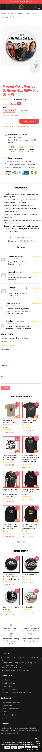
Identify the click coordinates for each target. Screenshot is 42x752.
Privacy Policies (7, 686)
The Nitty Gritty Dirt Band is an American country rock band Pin (11, 577)
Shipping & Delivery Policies (11, 702)
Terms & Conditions (8, 683)
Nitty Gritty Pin (27, 607)
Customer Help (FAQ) (9, 715)
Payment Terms (7, 705)
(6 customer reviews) (20, 99)
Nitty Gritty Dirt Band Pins (11, 17)
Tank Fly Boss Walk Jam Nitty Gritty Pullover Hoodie (30, 492)
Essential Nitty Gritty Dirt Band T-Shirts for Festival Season (29, 423)
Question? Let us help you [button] (31, 749)
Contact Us (5, 712)
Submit (5, 388)
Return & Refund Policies (10, 709)
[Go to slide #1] (15, 77)
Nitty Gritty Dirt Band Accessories (21, 14)
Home (3, 14)
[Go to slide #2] (27, 77)
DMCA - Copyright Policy (10, 689)
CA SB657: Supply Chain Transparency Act (16, 692)
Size (4, 107)
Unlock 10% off (38, 742)
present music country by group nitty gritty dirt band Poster (10, 457)
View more (21, 542)
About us (5, 680)
